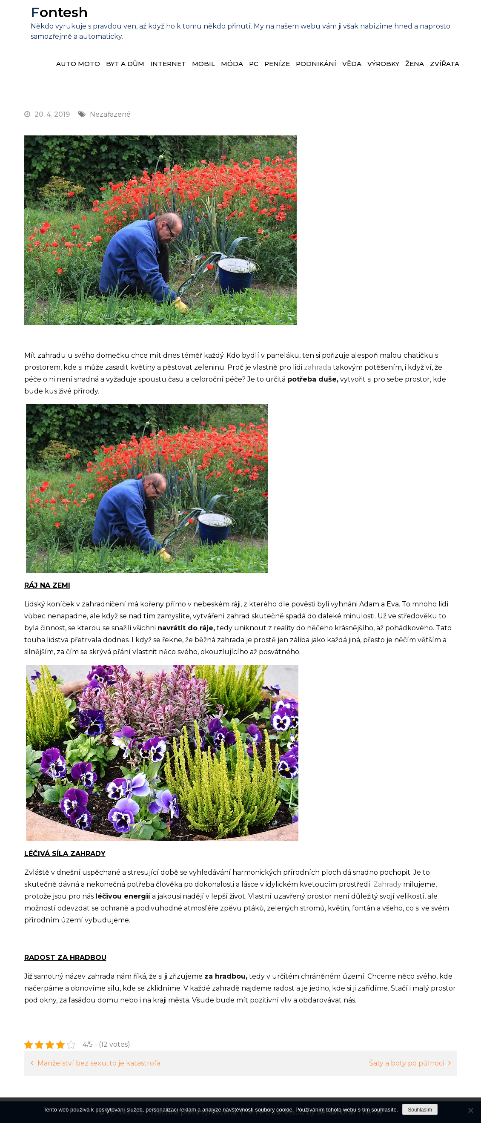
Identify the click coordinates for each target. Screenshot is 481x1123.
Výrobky (383, 64)
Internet (168, 64)
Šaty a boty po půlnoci (406, 1063)
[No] (470, 1110)
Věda (351, 64)
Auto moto (78, 64)
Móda (232, 64)
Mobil (203, 64)
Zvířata (444, 64)
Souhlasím (420, 1110)
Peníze (277, 64)
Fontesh (59, 12)
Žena (414, 64)
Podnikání (316, 64)
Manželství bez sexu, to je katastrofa (98, 1063)
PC (253, 64)
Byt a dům (125, 64)
